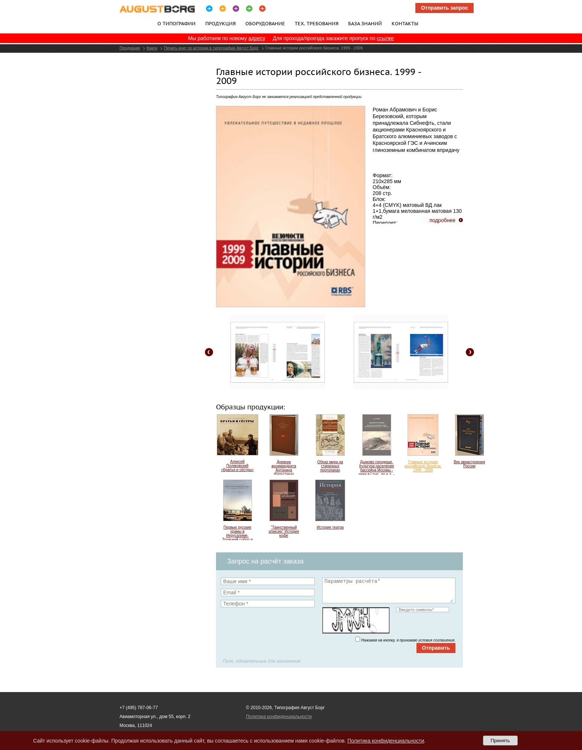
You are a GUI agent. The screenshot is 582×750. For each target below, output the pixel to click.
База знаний (365, 23)
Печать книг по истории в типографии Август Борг (211, 48)
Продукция (220, 23)
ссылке (385, 38)
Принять (500, 740)
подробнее (442, 220)
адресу (256, 38)
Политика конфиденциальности (279, 716)
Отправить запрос (444, 8)
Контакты (405, 23)
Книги (152, 48)
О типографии (176, 23)
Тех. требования (317, 23)
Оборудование (265, 23)
